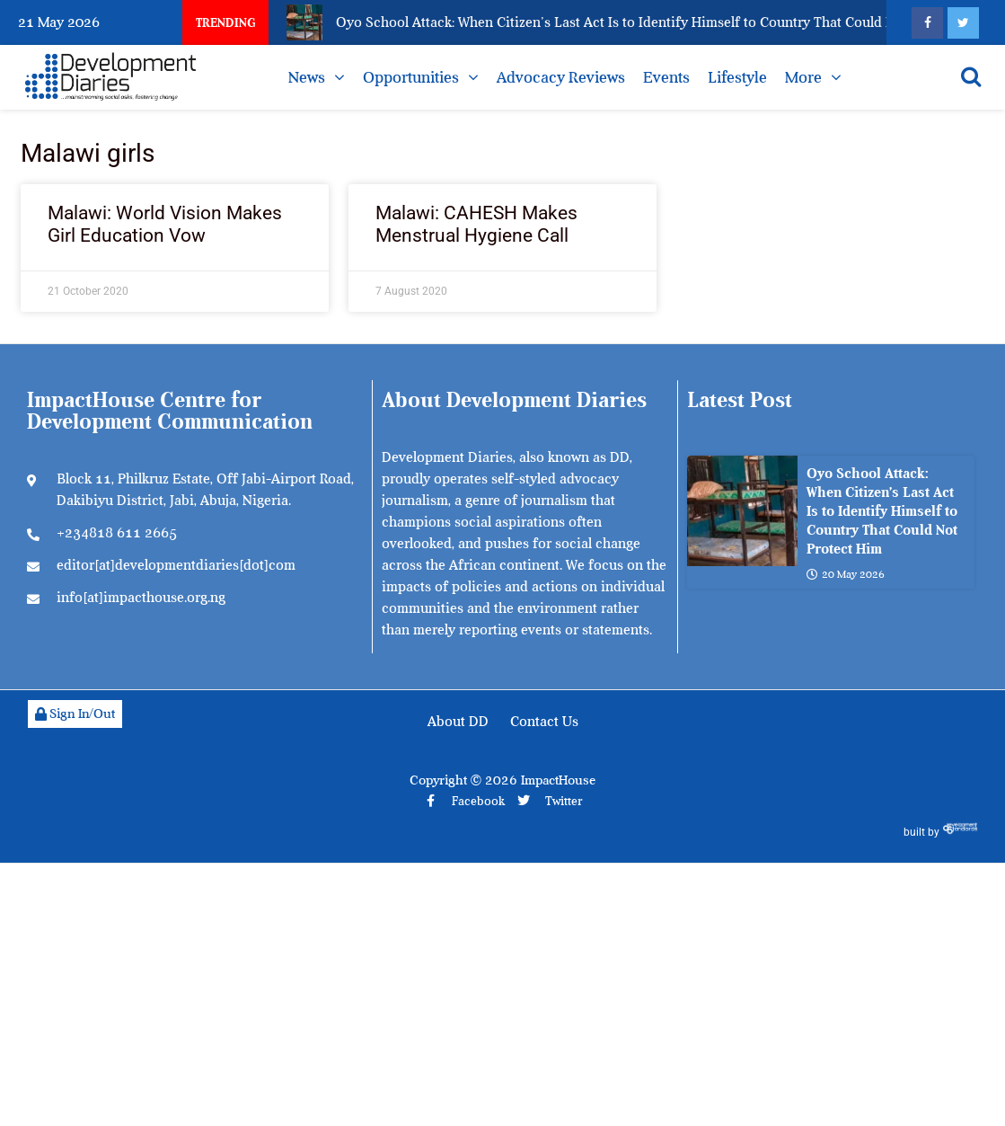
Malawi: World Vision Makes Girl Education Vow (165, 224)
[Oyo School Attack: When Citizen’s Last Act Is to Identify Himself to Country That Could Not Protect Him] (742, 511)
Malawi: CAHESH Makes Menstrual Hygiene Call (476, 224)
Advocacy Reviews (561, 77)
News (306, 77)
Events (666, 77)
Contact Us (544, 722)
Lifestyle (737, 77)
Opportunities (411, 77)
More (803, 77)
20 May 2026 (846, 574)
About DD (458, 722)
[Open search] (971, 76)
